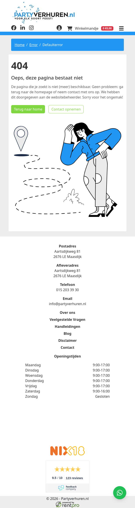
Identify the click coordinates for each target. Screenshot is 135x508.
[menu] (121, 28)
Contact (67, 347)
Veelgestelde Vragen (67, 319)
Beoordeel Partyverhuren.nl (67, 425)
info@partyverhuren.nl (67, 303)
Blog (67, 333)
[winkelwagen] (90, 28)
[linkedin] (22, 29)
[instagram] (31, 29)
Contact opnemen (66, 109)
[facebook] (13, 29)
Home (20, 44)
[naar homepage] (67, 12)
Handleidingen (67, 326)
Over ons (67, 312)
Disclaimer (67, 340)
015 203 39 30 (67, 289)
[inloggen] (59, 28)
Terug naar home (28, 109)
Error (33, 44)
